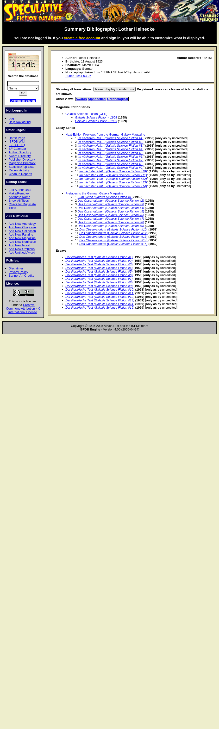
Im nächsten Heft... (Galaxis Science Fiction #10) (113, 171)
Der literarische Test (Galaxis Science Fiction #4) (99, 268)
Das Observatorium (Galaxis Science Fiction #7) (111, 218)
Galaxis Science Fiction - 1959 (96, 121)
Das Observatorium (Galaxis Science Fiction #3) (111, 204)
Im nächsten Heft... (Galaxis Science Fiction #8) (111, 164)
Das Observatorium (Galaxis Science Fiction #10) (113, 229)
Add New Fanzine (21, 234)
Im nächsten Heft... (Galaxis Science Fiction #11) (113, 175)
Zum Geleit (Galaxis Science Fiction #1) (105, 197)
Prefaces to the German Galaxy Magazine (94, 193)
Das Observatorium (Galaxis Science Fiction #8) (111, 222)
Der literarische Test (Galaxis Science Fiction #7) (99, 278)
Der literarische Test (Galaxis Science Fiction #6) (99, 275)
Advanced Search (23, 100)
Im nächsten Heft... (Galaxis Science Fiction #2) (111, 142)
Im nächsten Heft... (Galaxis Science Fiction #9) (111, 167)
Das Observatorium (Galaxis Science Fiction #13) (113, 236)
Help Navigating (20, 122)
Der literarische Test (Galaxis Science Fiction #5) (99, 271)
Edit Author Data (20, 190)
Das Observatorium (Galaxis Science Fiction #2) (111, 200)
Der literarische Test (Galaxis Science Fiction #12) (99, 297)
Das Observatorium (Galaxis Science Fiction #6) (111, 215)
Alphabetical (97, 99)
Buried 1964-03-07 (78, 76)
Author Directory (20, 152)
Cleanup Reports (20, 174)
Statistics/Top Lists (21, 166)
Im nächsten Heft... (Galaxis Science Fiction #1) (111, 138)
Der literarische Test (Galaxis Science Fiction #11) (99, 293)
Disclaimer (16, 268)
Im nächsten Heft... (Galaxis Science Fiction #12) (113, 179)
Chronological (117, 99)
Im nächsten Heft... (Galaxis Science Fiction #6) (111, 156)
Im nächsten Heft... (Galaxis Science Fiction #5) (111, 153)
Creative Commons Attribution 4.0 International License (23, 308)
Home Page (17, 138)
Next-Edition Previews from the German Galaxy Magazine (105, 134)
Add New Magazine (22, 238)
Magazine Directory (22, 163)
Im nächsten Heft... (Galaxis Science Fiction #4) (111, 149)
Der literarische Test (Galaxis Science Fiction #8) (99, 282)
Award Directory (20, 156)
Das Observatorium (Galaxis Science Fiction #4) (111, 208)
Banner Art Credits (21, 275)
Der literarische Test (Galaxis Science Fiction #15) (99, 307)
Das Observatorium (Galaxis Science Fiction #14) (113, 240)
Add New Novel (19, 245)
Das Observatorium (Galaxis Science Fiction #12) (113, 233)
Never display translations (114, 89)
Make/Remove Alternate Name (19, 195)
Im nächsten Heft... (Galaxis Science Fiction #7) (111, 160)
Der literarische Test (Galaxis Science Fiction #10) (99, 289)
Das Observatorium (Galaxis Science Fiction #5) (111, 211)
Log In (13, 118)
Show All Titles (19, 200)
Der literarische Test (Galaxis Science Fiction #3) (99, 264)
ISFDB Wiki (17, 141)
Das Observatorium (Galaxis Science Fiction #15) (113, 244)
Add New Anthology (22, 223)
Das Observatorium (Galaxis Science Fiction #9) (111, 226)
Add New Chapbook (22, 227)
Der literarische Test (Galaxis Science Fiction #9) (99, 286)
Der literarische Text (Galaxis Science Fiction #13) (99, 300)
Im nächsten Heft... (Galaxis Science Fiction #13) (113, 182)
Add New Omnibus (22, 249)
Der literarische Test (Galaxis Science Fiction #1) (99, 257)
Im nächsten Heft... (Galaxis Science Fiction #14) (113, 186)
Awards (81, 99)
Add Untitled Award (22, 252)
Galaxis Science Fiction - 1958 (96, 117)
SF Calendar (17, 148)
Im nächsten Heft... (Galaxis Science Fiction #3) (111, 145)
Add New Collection (22, 231)
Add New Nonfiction (22, 241)
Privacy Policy (18, 272)
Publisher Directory (22, 159)
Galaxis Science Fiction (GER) (86, 114)
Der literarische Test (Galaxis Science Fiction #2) (99, 260)
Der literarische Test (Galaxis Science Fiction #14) (99, 304)
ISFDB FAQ (17, 145)
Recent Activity (19, 170)
